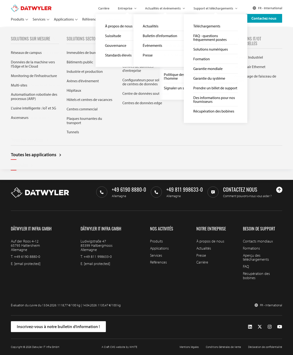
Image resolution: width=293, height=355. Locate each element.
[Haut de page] (279, 190)
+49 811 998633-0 (98, 256)
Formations (251, 248)
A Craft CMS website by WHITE (119, 347)
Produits (17, 19)
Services (39, 19)
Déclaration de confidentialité (265, 347)
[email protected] (27, 263)
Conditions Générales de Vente (223, 347)
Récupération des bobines (256, 275)
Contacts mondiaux (258, 241)
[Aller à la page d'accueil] (31, 6)
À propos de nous (210, 241)
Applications (64, 19)
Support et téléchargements (213, 8)
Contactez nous (263, 18)
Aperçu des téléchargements (256, 257)
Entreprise (125, 8)
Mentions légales (189, 347)
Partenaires (112, 19)
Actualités (203, 248)
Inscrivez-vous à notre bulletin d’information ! (58, 326)
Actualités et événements (163, 8)
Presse (201, 255)
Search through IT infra (91, 116)
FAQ (246, 266)
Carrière (103, 8)
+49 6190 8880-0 (27, 256)
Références (90, 19)
